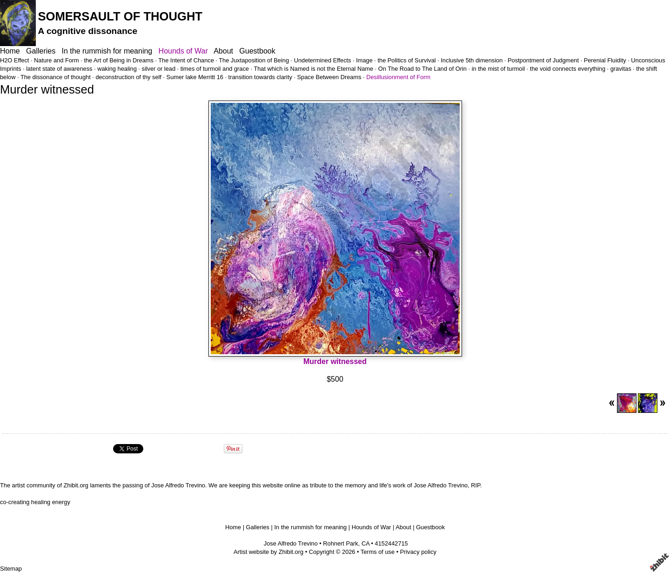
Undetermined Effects (322, 60)
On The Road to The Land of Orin (422, 68)
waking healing (117, 68)
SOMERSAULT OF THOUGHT (120, 16)
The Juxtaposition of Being (254, 60)
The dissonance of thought (55, 77)
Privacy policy (418, 551)
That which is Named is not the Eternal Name (313, 68)
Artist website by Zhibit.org (268, 551)
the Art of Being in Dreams (118, 60)
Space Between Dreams (329, 77)
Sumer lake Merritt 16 (195, 77)
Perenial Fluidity (605, 60)
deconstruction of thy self (128, 77)
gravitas (620, 68)
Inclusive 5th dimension (471, 60)
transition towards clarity (260, 77)
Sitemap (11, 568)
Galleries (40, 51)
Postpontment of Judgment (543, 60)
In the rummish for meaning (107, 51)
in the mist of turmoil (498, 68)
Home (10, 51)
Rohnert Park (340, 543)
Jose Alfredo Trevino (291, 543)
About (223, 51)
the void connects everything (567, 68)
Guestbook (257, 51)
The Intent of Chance (186, 60)
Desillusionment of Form (398, 77)
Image (364, 60)
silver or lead (158, 68)
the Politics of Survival (406, 60)
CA (365, 543)
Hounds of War (183, 51)
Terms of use (378, 551)
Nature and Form (56, 60)
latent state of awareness (59, 68)
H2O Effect (14, 60)
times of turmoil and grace (215, 68)
